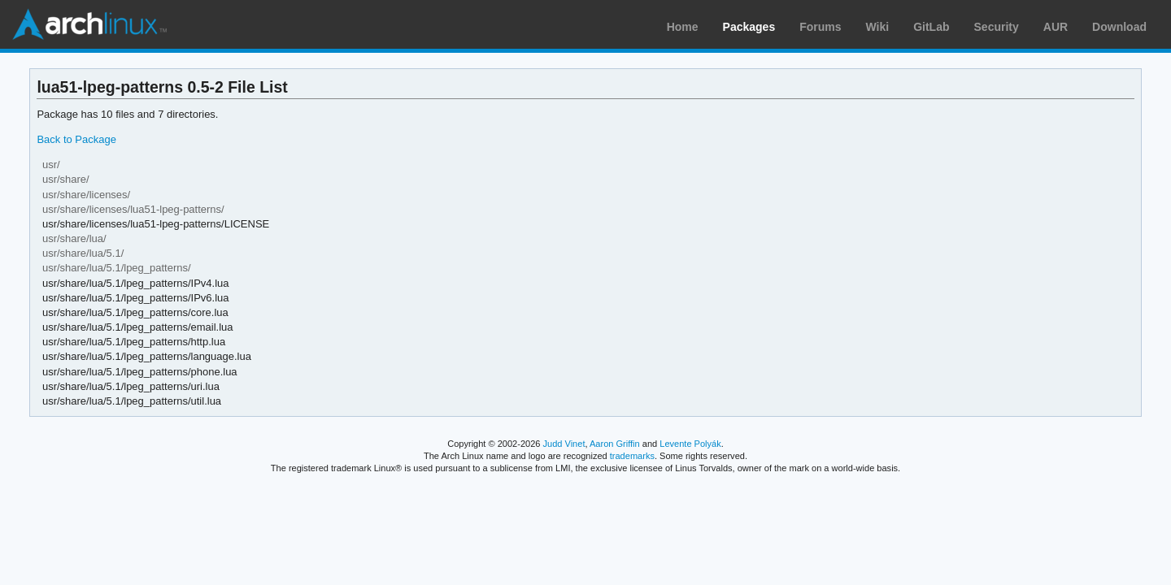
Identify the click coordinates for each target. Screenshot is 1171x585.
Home (683, 26)
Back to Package (76, 139)
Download (1119, 26)
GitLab (931, 26)
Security (996, 26)
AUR (1055, 26)
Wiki (878, 26)
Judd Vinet (564, 443)
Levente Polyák (690, 443)
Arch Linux (89, 24)
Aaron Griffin (615, 443)
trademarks (632, 456)
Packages (749, 26)
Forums (820, 26)
